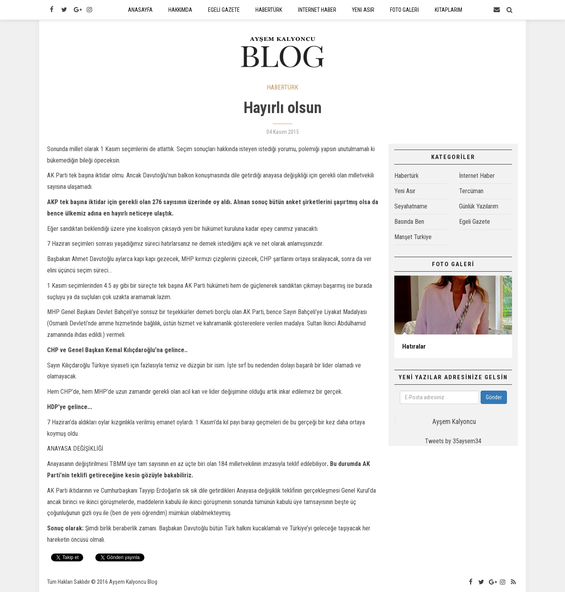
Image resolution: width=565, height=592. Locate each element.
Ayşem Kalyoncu (454, 422)
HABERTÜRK (282, 87)
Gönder (494, 397)
